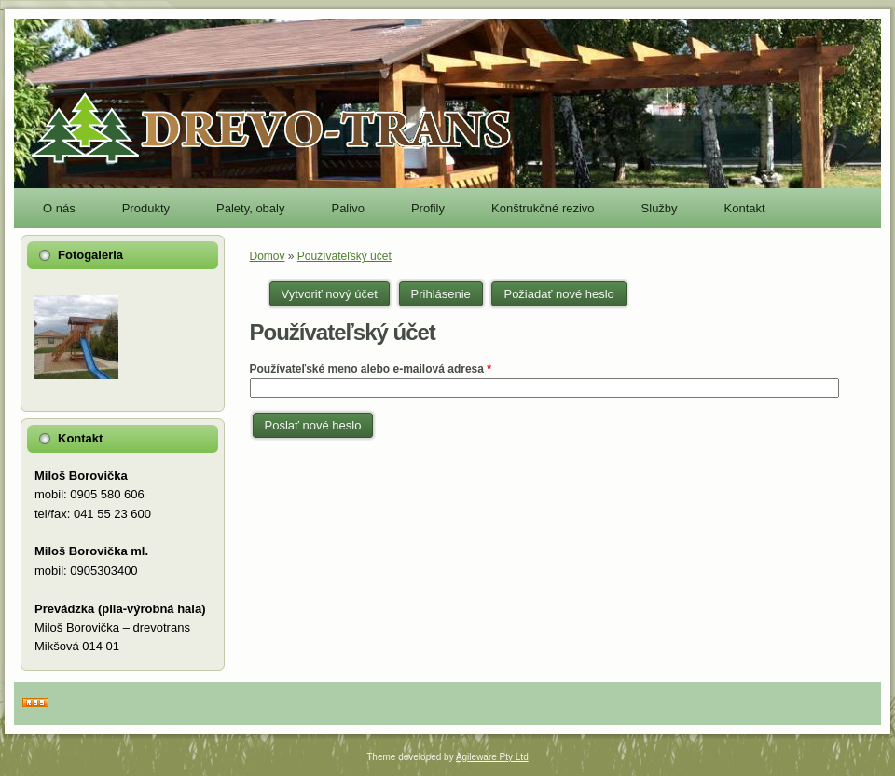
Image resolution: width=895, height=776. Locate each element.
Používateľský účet (344, 256)
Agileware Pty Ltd (492, 757)
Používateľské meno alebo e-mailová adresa (370, 368)
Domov (267, 256)
